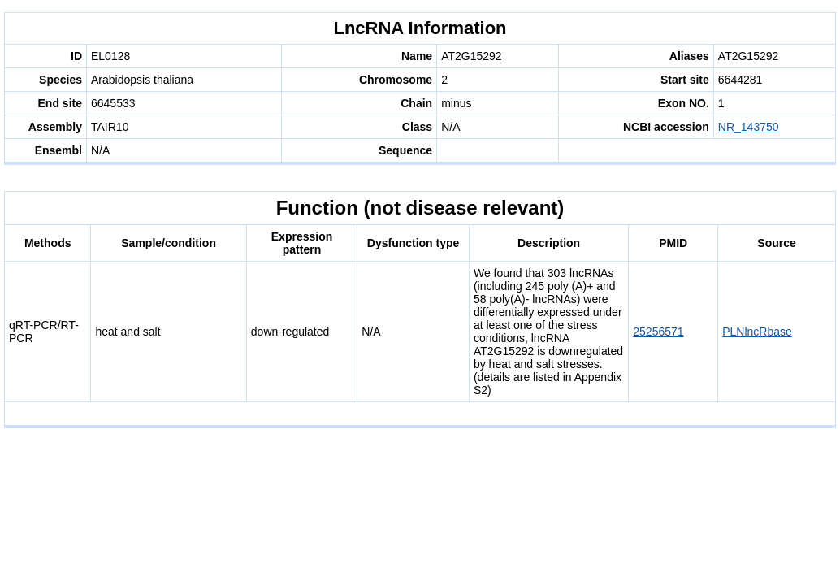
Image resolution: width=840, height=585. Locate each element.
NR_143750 (748, 126)
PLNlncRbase (757, 331)
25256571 (658, 331)
